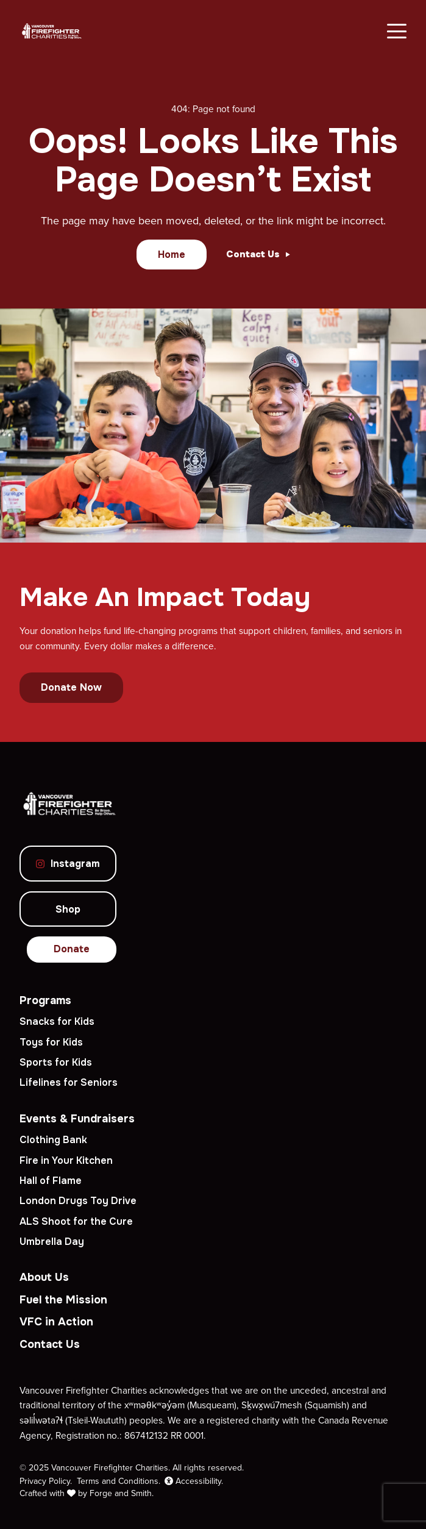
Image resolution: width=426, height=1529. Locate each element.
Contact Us (50, 1344)
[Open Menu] (396, 31)
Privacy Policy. (46, 1481)
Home (171, 254)
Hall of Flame (51, 1180)
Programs (45, 1000)
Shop (67, 909)
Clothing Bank (53, 1139)
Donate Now (71, 687)
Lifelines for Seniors (69, 1082)
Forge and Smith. (122, 1493)
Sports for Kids (56, 1062)
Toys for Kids (51, 1042)
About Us (44, 1277)
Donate (72, 949)
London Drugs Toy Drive (78, 1200)
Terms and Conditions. (118, 1481)
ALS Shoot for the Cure (76, 1221)
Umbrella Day (52, 1241)
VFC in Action (56, 1321)
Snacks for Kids (57, 1021)
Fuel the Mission (63, 1299)
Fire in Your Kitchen (66, 1160)
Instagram (68, 863)
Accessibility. (194, 1481)
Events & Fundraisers (77, 1118)
